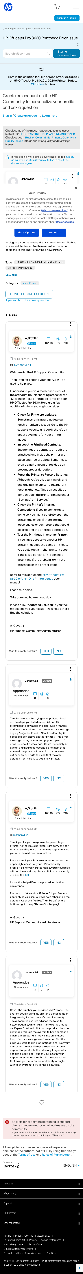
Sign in (7, 115)
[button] (72, 175)
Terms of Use (27, 1154)
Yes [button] (46, 651)
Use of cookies (65, 221)
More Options (26, 232)
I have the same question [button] (29, 294)
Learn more (49, 115)
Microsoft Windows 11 (20, 268)
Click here (38, 84)
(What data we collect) (54, 210)
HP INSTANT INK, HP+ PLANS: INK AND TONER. (47, 134)
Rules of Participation (56, 1154)
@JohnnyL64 (22, 365)
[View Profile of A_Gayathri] (31, 338)
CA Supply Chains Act (14, 1240)
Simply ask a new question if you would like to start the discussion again (42, 160)
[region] (41, 212)
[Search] (28, 53)
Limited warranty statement (18, 1248)
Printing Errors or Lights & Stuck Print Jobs (28, 28)
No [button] (59, 651)
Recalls (7, 1235)
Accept (53, 232)
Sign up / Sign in (67, 18)
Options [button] (80, 45)
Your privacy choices (14, 1244)
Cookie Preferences (51, 1240)
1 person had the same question (27, 300)
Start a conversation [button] (67, 53)
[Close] (76, 188)
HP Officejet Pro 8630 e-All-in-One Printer (39, 262)
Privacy (33, 1240)
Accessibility (43, 1235)
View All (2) (11, 275)
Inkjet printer (30, 283)
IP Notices (51, 1253)
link (27, 875)
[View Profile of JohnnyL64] (27, 179)
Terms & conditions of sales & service (23, 1253)
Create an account (27, 115)
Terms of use (35, 1244)
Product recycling (24, 1235)
